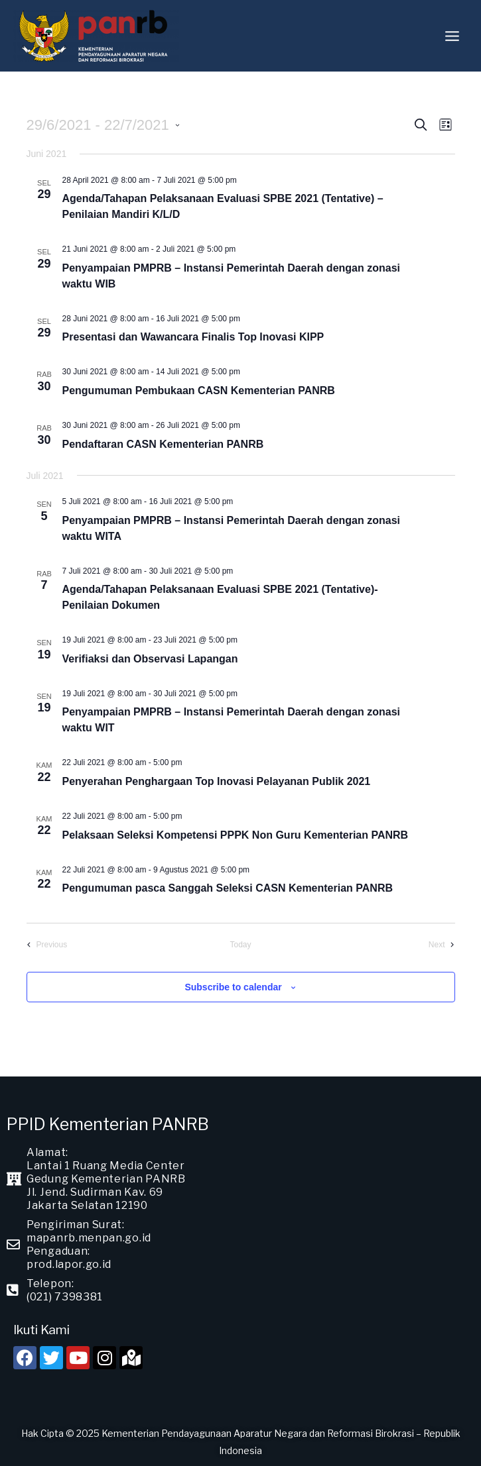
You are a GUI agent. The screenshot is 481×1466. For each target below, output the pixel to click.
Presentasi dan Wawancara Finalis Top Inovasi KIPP (193, 336)
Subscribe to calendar (232, 987)
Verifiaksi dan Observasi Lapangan (150, 658)
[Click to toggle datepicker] (103, 125)
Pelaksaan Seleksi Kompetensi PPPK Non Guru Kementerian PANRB (235, 835)
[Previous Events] (47, 945)
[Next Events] (442, 945)
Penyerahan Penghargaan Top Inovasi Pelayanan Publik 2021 (216, 781)
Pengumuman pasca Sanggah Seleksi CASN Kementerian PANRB (227, 888)
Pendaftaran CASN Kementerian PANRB (163, 444)
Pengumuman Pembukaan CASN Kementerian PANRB (198, 390)
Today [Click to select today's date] (240, 944)
